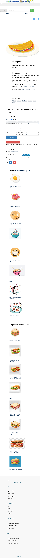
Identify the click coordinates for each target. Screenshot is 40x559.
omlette (30, 100)
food (14, 102)
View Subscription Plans (29, 86)
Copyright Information (13, 543)
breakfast (24, 100)
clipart (14, 100)
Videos (9, 513)
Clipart (12, 13)
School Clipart (11, 490)
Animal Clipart (11, 491)
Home (7, 13)
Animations (10, 510)
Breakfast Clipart (28, 13)
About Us (10, 537)
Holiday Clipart (11, 495)
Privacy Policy (11, 541)
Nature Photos (11, 521)
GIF (6, 134)
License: (8, 119)
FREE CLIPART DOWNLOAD (10, 123)
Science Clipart (11, 496)
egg (34, 100)
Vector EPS (8, 125)
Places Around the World (13, 523)
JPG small (7, 130)
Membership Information (13, 538)
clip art (19, 100)
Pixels (17, 121)
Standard (14, 119)
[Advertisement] (20, 30)
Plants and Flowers (12, 525)
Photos (9, 508)
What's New (10, 498)
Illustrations (10, 511)
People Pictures (11, 526)
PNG (7, 132)
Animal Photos (11, 528)
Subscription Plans (12, 157)
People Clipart (11, 493)
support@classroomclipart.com (28, 89)
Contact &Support (12, 540)
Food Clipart (19, 13)
